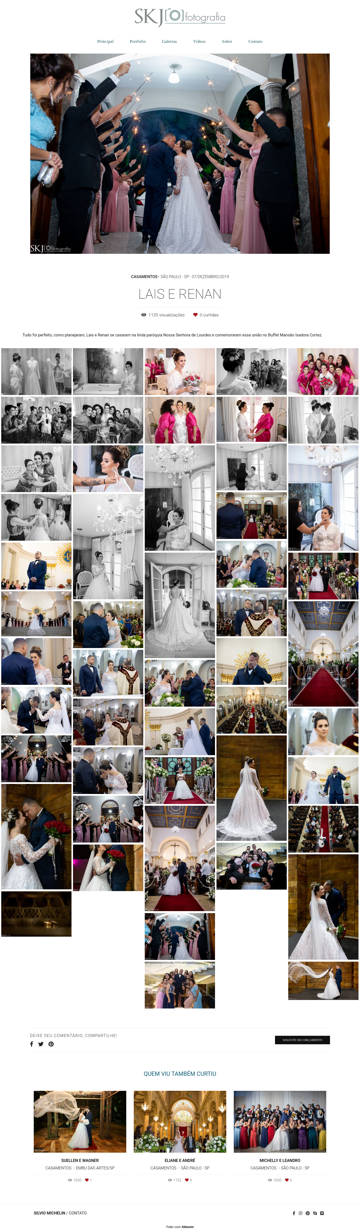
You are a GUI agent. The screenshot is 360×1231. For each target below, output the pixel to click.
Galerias (169, 41)
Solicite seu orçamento (302, 1040)
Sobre (227, 41)
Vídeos (199, 41)
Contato (255, 41)
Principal (106, 41)
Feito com (180, 1227)
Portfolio (138, 41)
